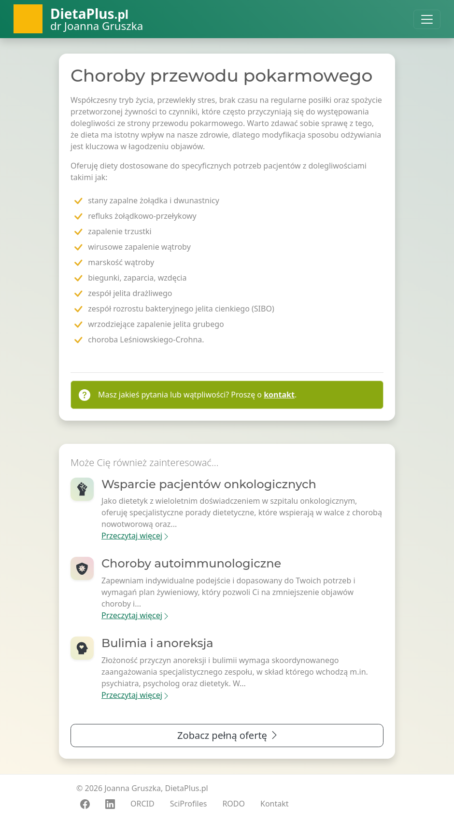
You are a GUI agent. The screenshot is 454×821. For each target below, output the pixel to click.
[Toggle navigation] (426, 19)
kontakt (279, 394)
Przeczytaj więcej (135, 535)
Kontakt (274, 803)
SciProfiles (188, 803)
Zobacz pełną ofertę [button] (228, 735)
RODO (233, 803)
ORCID (142, 803)
